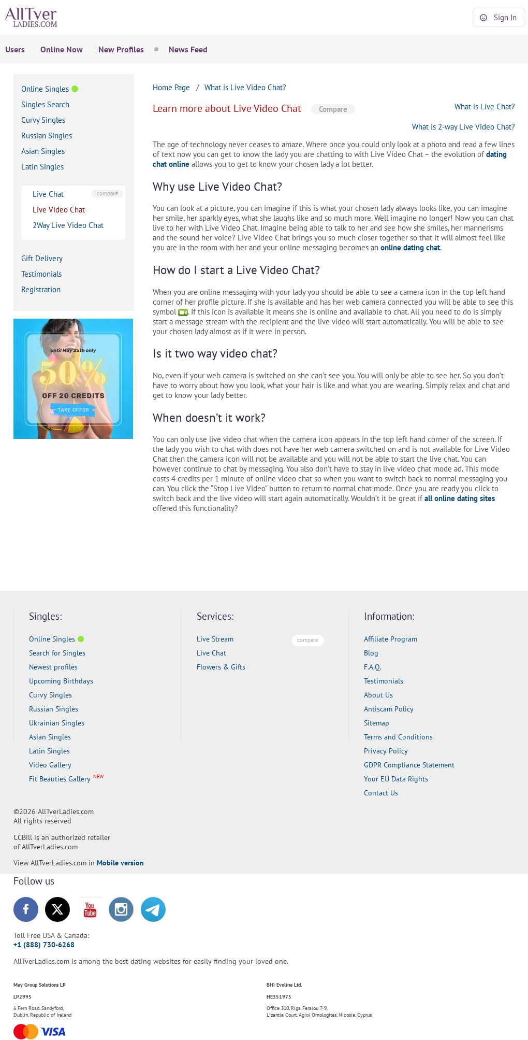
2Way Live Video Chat (68, 225)
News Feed (188, 49)
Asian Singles (43, 151)
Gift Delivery (42, 258)
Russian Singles (46, 135)
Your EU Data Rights (396, 778)
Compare (333, 109)
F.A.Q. (373, 667)
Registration (41, 289)
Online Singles (45, 89)
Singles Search (45, 104)
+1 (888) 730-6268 (44, 944)
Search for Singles (57, 653)
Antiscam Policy (389, 709)
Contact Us (381, 792)
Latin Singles (42, 167)
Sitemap (376, 723)
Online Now (61, 49)
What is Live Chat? (484, 106)
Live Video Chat (59, 210)
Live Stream (215, 639)
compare (107, 193)
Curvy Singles (43, 120)
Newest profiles (53, 667)
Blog (371, 653)
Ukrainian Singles (56, 723)
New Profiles (121, 49)
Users (15, 49)
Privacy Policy (386, 751)
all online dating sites (459, 498)
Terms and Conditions (398, 737)
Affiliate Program (390, 639)
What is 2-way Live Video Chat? (463, 127)
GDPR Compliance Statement (409, 765)
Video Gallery (50, 765)
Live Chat (48, 194)
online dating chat (410, 247)
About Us (378, 695)
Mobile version (120, 862)
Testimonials (41, 274)
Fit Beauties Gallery (60, 778)
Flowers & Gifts (221, 667)
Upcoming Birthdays (61, 681)
